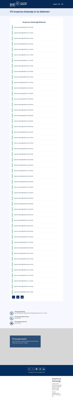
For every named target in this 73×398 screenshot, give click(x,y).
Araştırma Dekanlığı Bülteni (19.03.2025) (23, 220)
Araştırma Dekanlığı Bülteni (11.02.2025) (23, 242)
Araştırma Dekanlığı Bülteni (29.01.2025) (23, 253)
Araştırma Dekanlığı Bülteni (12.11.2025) (23, 60)
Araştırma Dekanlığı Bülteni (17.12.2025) (23, 49)
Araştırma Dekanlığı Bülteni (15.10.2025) (23, 71)
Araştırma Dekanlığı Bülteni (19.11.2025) (23, 55)
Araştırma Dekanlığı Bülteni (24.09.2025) (23, 88)
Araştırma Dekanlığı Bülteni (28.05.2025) (23, 181)
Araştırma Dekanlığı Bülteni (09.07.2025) (23, 148)
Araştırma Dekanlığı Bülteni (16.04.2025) (23, 209)
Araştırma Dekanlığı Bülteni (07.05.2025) (23, 198)
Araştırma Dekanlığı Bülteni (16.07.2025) (23, 143)
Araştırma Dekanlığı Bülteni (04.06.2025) (23, 176)
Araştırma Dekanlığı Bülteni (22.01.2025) (23, 259)
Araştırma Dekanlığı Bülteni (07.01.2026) (23, 27)
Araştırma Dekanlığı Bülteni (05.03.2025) (23, 225)
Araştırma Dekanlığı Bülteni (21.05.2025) (23, 187)
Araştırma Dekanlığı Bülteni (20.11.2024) (23, 292)
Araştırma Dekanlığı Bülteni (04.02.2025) (23, 248)
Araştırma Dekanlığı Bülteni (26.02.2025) (23, 231)
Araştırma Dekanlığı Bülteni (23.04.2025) (23, 203)
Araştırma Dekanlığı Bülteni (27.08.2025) (23, 110)
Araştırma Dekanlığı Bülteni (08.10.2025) (23, 77)
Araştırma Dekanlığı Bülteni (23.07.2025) (23, 137)
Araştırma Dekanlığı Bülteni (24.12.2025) (23, 38)
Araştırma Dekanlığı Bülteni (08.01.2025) (23, 264)
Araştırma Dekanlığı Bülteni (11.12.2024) (23, 281)
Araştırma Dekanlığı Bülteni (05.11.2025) (23, 66)
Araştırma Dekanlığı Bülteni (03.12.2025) (23, 44)
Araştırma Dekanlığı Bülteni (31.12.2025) (23, 33)
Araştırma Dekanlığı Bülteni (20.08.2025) (23, 115)
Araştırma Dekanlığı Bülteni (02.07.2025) (23, 154)
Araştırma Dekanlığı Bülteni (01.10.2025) (23, 82)
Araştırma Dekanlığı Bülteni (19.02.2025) (23, 236)
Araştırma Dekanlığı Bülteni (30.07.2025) (23, 132)
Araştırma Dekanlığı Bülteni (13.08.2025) (23, 121)
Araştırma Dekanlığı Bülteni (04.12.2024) (23, 286)
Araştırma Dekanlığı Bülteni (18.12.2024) (23, 275)
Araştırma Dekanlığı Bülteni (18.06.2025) (23, 165)
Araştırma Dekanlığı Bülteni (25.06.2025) (23, 159)
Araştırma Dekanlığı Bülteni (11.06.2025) (23, 170)
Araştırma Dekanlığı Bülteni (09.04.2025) (23, 214)
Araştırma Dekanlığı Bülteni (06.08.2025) (23, 126)
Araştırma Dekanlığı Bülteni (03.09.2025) (23, 104)
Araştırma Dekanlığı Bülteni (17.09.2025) (23, 93)
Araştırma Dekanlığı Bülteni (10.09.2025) (23, 99)
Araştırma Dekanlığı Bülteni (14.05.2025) (23, 192)
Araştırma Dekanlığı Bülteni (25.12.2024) (23, 270)
